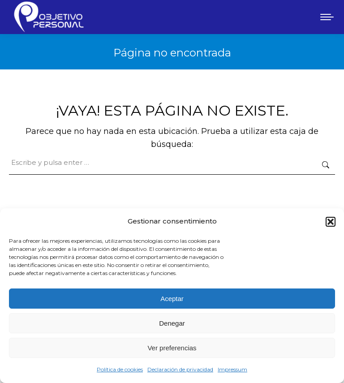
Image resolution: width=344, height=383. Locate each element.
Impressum (232, 369)
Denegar (172, 323)
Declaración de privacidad (180, 369)
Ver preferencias (171, 348)
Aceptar (172, 298)
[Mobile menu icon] (327, 17)
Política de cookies (120, 369)
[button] (330, 221)
